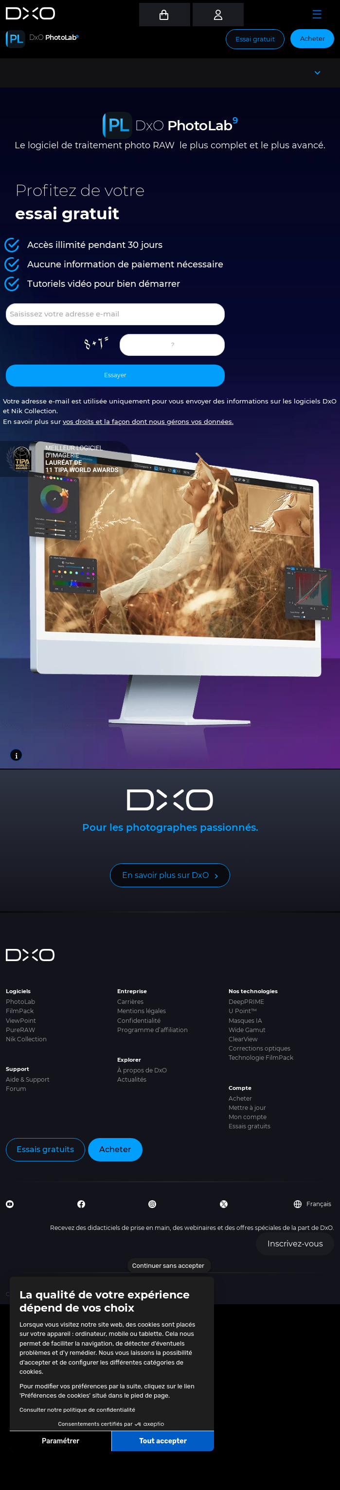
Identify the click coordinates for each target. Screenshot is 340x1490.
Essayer (115, 375)
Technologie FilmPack (261, 1057)
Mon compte (248, 1117)
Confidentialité (139, 1020)
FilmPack (20, 1011)
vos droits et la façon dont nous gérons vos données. (148, 421)
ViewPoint (21, 1020)
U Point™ (243, 1011)
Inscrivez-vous (295, 1243)
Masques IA (245, 1020)
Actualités (131, 1079)
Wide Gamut (247, 1030)
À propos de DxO (142, 1070)
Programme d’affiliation (152, 1030)
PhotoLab (20, 1001)
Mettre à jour (247, 1107)
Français (312, 1204)
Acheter (312, 38)
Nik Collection (26, 1039)
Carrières (130, 1001)
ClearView (243, 1039)
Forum (16, 1088)
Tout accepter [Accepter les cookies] (163, 1441)
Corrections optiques (259, 1048)
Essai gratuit (255, 39)
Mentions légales (141, 1011)
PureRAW (20, 1030)
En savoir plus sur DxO (165, 875)
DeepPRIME (246, 1001)
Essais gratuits (249, 1126)
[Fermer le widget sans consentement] (169, 1266)
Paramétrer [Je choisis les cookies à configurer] (60, 1441)
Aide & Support (28, 1079)
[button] (14, 1479)
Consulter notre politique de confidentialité (77, 1409)
